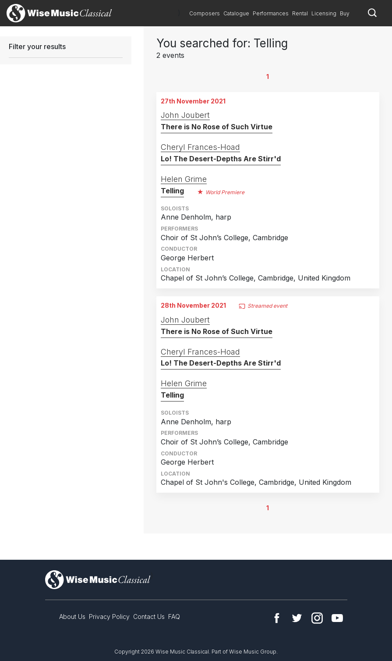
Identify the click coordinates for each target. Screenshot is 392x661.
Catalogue (236, 13)
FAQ (174, 616)
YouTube (337, 618)
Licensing (323, 13)
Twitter (297, 618)
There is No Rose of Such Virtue (216, 126)
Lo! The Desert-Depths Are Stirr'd (221, 158)
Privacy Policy (109, 616)
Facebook (277, 618)
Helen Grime (184, 179)
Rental (300, 13)
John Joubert (185, 115)
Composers (204, 13)
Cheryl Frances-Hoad (200, 147)
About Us (72, 616)
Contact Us (149, 616)
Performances (271, 13)
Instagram (317, 618)
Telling (172, 190)
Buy (345, 13)
